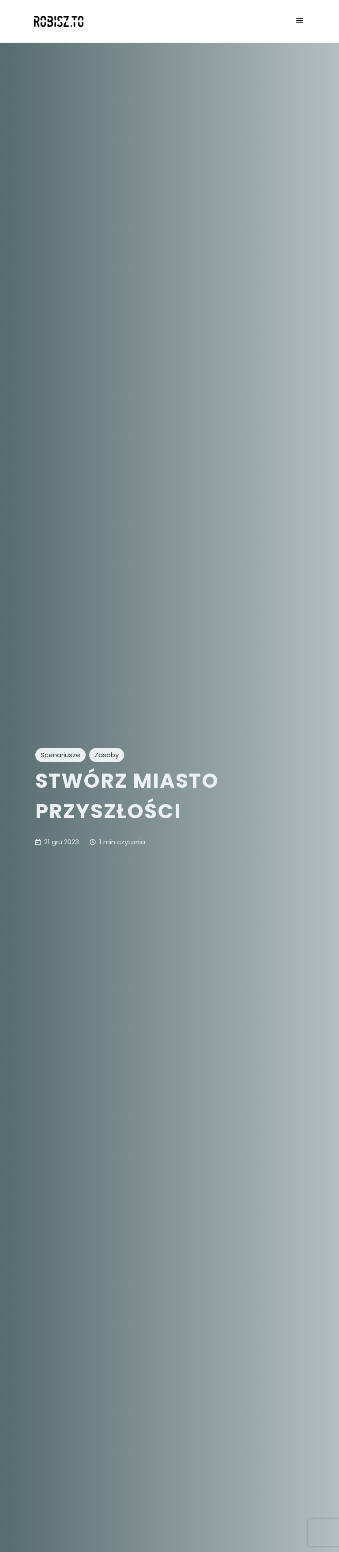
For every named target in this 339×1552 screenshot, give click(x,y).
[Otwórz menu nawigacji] (299, 21)
